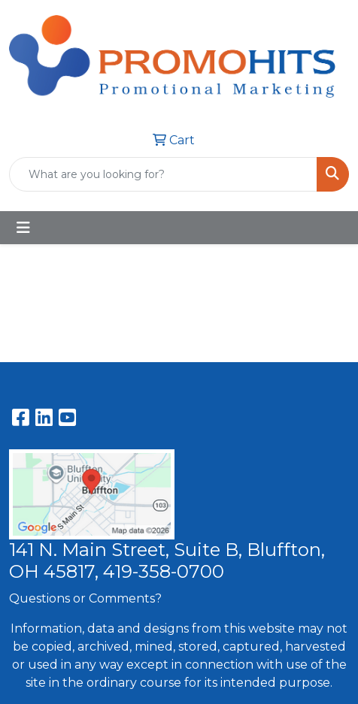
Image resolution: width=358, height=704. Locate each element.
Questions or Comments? (85, 598)
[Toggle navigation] (23, 227)
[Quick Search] (163, 174)
